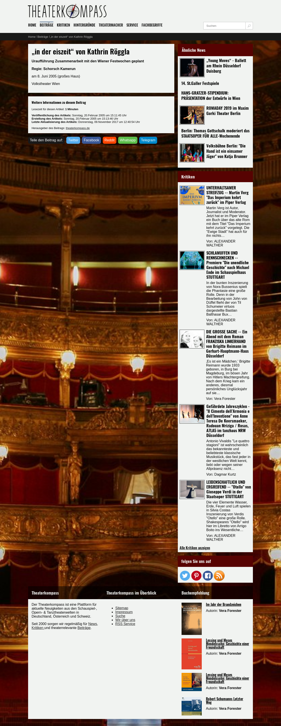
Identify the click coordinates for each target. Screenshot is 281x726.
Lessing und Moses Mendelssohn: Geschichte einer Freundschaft (227, 644)
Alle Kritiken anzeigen (195, 547)
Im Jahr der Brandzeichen (223, 604)
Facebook (91, 140)
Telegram (148, 140)
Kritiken (38, 628)
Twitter (73, 140)
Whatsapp (128, 140)
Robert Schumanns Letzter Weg (224, 700)
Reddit (109, 140)
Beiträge (84, 628)
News (92, 624)
